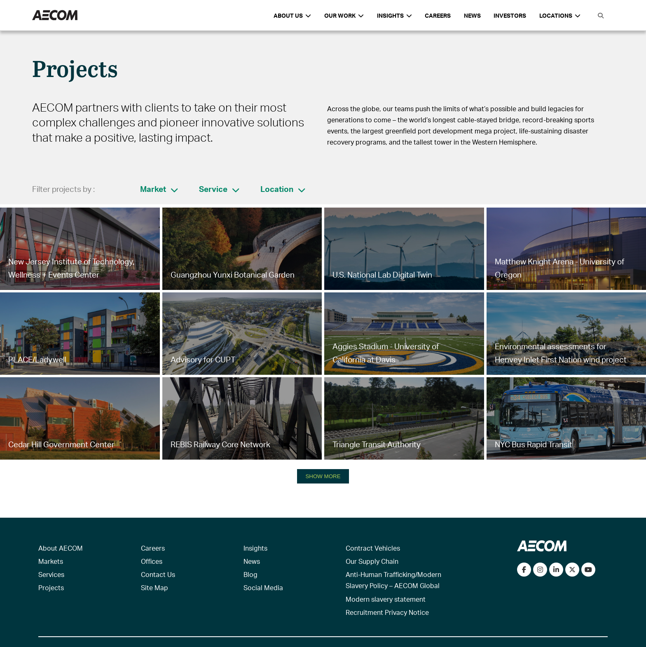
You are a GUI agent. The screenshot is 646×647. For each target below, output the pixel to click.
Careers (438, 15)
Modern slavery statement (386, 599)
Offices (151, 561)
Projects (51, 587)
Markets (50, 561)
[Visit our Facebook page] (524, 570)
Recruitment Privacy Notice (387, 612)
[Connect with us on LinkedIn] (556, 570)
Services (51, 574)
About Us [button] (292, 15)
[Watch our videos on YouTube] (588, 570)
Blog (250, 574)
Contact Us (158, 574)
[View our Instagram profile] (540, 570)
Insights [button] (394, 15)
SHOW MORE (322, 476)
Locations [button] (559, 15)
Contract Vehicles (373, 548)
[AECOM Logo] (54, 15)
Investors (510, 15)
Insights (255, 548)
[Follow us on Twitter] (572, 570)
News (472, 15)
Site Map (154, 587)
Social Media (263, 587)
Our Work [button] (344, 15)
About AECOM (60, 548)
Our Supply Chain (372, 561)
